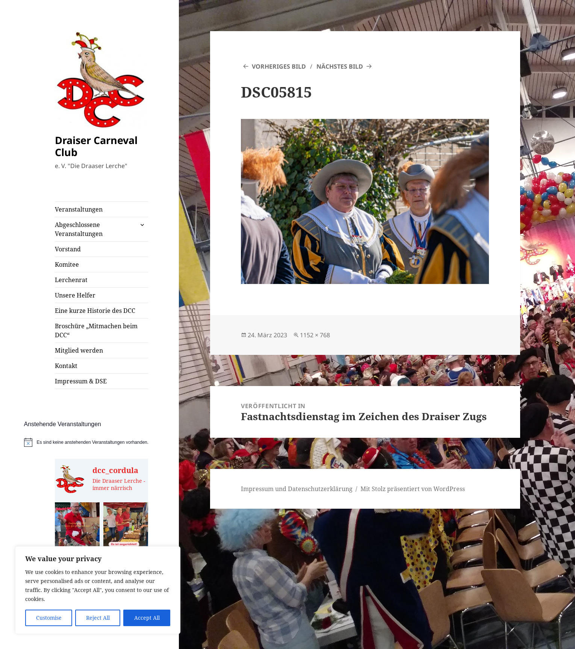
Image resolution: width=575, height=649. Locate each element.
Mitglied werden (79, 350)
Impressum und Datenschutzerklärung (297, 489)
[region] (97, 590)
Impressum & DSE (81, 381)
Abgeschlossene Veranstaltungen (79, 229)
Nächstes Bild (339, 66)
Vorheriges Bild (279, 66)
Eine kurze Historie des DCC (95, 310)
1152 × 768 (315, 335)
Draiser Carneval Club (96, 146)
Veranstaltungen (79, 209)
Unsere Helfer (75, 295)
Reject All (98, 617)
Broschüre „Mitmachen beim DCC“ (96, 330)
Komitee (67, 264)
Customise (49, 617)
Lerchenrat (71, 280)
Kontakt (66, 366)
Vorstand (68, 249)
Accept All (147, 617)
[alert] (101, 442)
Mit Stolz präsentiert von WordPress (412, 489)
